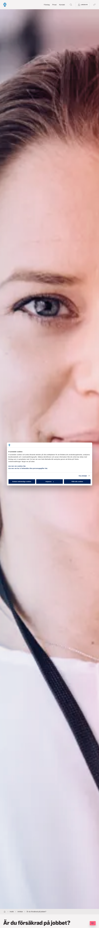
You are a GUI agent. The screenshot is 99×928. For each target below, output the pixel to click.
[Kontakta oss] (87, 923)
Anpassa (49, 481)
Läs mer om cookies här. (17, 466)
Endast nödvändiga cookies (21, 481)
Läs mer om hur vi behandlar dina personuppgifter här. (28, 468)
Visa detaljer (83, 475)
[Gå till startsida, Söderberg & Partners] (10, 5)
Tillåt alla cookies (77, 481)
